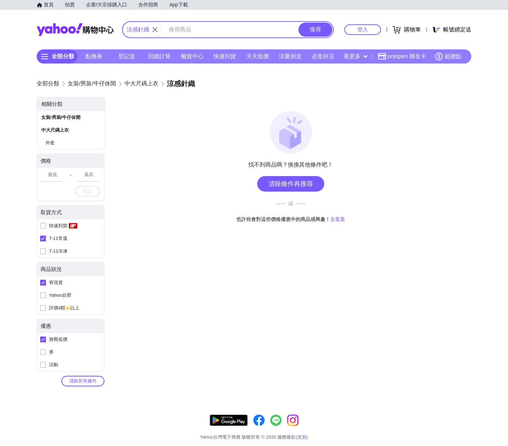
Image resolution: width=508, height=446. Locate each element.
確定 (87, 191)
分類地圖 (462, 428)
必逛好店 (323, 56)
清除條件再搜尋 (290, 183)
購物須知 (387, 428)
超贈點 (448, 56)
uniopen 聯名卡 (402, 56)
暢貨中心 (192, 56)
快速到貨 (224, 56)
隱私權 (438, 428)
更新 (465, 419)
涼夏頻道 (290, 56)
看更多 (356, 56)
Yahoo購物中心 (75, 29)
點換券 (93, 56)
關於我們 (360, 428)
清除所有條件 (83, 381)
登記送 (126, 56)
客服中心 (334, 428)
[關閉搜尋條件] (155, 29)
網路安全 (413, 428)
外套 (50, 142)
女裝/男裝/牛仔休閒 (60, 117)
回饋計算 (159, 56)
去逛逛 (337, 219)
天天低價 (257, 56)
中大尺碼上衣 (55, 130)
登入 (362, 29)
